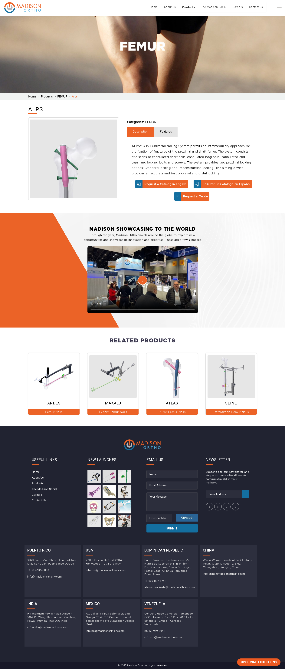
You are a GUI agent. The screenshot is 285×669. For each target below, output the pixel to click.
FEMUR (62, 96)
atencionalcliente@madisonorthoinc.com (169, 587)
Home (128, 7)
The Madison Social (200, 7)
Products (169, 7)
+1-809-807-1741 (155, 580)
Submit (172, 528)
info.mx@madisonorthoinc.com (105, 630)
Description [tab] (140, 131)
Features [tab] (166, 131)
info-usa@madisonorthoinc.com (106, 570)
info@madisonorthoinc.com (44, 576)
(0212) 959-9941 (154, 630)
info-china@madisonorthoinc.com (224, 573)
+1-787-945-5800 (38, 570)
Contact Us (250, 7)
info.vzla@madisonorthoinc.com (164, 637)
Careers (228, 7)
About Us (147, 7)
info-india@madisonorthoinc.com (48, 627)
